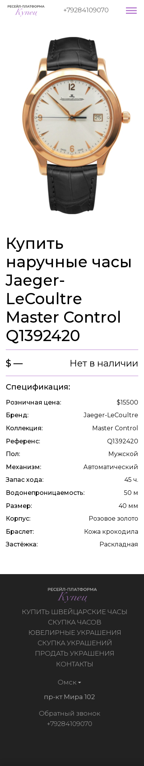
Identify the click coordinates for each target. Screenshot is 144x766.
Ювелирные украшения (75, 632)
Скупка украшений (75, 643)
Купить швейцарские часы (76, 612)
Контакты (75, 664)
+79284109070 (86, 10)
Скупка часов (76, 622)
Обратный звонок (68, 713)
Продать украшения (76, 653)
